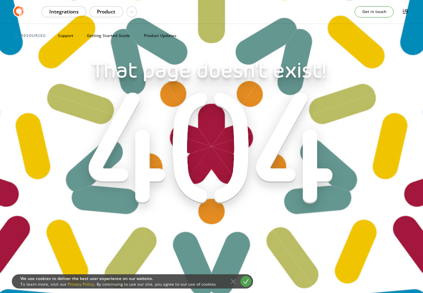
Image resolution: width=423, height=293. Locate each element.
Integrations (64, 12)
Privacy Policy (81, 284)
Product (106, 12)
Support (65, 35)
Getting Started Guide (108, 35)
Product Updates (160, 35)
